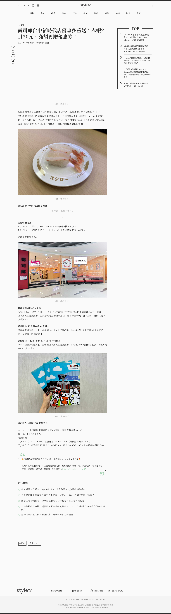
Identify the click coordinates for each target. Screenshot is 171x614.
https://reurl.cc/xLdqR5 (74, 469)
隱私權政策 (77, 590)
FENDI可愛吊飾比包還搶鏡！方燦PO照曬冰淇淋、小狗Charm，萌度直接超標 (137, 37)
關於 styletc (56, 590)
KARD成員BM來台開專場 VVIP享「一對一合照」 (137, 84)
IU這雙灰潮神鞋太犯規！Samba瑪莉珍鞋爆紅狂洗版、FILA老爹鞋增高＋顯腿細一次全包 (137, 73)
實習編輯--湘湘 (42, 42)
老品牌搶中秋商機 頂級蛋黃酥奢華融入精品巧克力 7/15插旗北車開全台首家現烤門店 (63, 508)
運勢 (96, 13)
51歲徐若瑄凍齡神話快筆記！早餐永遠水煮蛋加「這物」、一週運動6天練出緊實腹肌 (137, 49)
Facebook (97, 590)
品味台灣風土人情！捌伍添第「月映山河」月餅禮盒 (47, 514)
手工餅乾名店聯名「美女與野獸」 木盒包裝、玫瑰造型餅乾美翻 (53, 489)
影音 (128, 13)
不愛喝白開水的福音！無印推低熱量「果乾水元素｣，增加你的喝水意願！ (58, 495)
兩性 (107, 13)
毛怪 (118, 13)
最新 (32, 13)
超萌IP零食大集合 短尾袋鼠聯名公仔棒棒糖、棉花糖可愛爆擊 (53, 500)
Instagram (116, 591)
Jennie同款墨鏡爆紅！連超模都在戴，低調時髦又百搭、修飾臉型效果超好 (137, 60)
